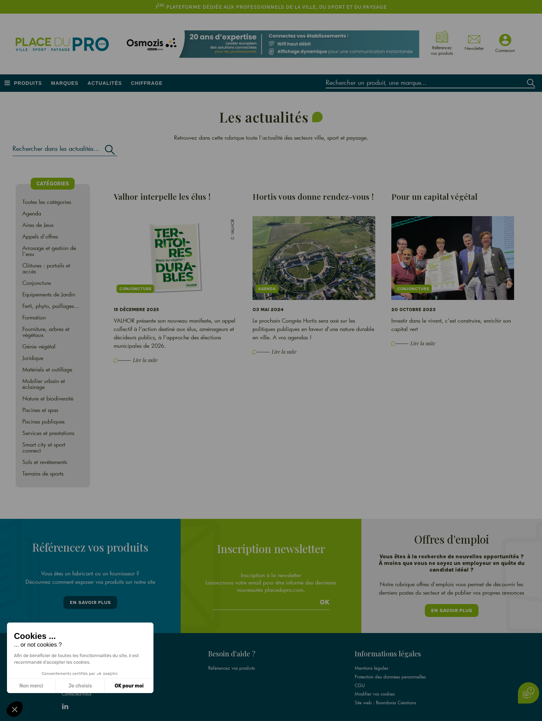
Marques (64, 83)
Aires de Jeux (38, 224)
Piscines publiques (43, 421)
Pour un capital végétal (434, 196)
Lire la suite (145, 360)
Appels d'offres (40, 236)
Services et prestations (48, 432)
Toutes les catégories (46, 201)
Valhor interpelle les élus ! (162, 196)
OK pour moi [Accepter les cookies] (129, 686)
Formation (34, 317)
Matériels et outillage (47, 369)
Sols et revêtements (44, 461)
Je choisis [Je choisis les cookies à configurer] (80, 686)
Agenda (31, 213)
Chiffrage (147, 83)
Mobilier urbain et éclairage (43, 383)
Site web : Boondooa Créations (385, 697)
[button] (14, 709)
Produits (28, 83)
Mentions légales (371, 664)
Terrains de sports (42, 473)
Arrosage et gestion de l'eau (49, 250)
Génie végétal (38, 346)
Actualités (105, 83)
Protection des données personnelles (390, 672)
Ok (325, 599)
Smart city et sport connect (43, 447)
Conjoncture (36, 282)
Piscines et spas (40, 409)
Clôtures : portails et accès (46, 268)
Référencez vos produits (231, 664)
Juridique (32, 357)
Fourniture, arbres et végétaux (45, 331)
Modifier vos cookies (375, 689)
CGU (360, 681)
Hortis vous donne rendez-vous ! (313, 196)
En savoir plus (90, 600)
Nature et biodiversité (47, 398)
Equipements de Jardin (48, 294)
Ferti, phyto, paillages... (50, 305)
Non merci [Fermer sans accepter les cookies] (31, 686)
